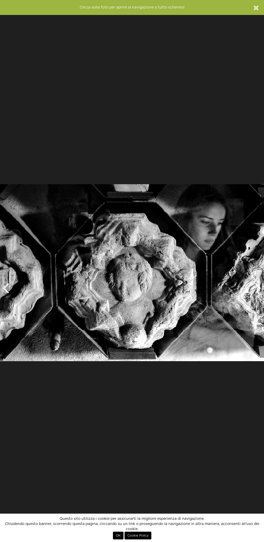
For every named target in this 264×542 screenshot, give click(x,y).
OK (118, 535)
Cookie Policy (137, 535)
